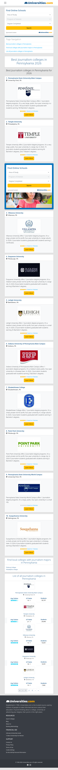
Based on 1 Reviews (32, 464)
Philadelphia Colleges (12, 569)
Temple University (15, 122)
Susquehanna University (18, 516)
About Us (8, 724)
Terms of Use (9, 747)
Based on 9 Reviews (32, 155)
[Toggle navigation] (5, 2)
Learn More (29, 115)
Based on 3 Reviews (32, 246)
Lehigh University (14, 300)
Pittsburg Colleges (11, 567)
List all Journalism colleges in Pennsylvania (19, 51)
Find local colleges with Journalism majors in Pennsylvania (24, 48)
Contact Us (9, 742)
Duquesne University (16, 256)
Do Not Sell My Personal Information (16, 752)
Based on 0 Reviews (32, 505)
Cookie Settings (10, 750)
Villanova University (15, 213)
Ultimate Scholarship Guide (13, 733)
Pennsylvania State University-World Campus (25, 475)
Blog (7, 721)
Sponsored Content (11, 32)
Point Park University (16, 431)
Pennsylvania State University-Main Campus (24, 78)
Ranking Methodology (12, 726)
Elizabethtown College (16, 387)
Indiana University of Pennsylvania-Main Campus (26, 344)
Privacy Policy (9, 745)
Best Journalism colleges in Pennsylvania (18, 44)
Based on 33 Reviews (32, 111)
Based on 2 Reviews (32, 333)
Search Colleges (10, 719)
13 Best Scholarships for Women (15, 735)
